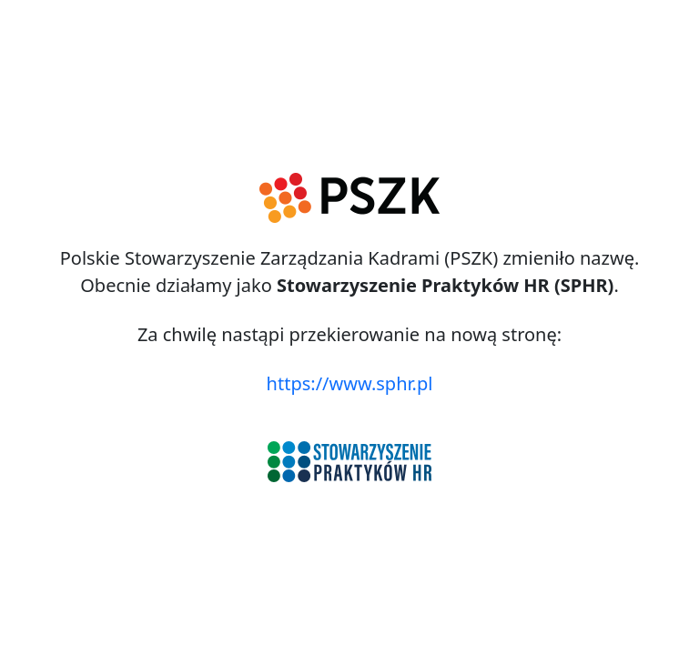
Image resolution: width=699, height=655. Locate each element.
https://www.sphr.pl (350, 383)
